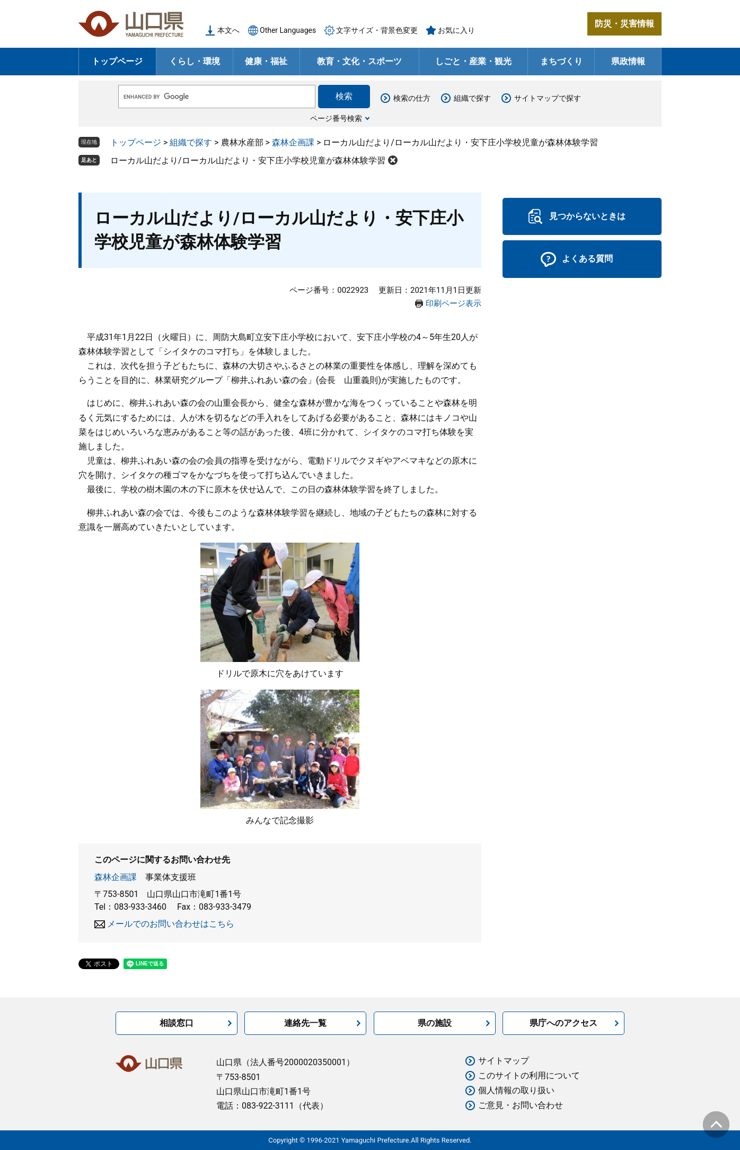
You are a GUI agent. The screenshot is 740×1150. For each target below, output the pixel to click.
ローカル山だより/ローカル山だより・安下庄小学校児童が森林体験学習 (247, 160)
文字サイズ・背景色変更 (377, 30)
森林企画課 (293, 142)
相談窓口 (176, 1023)
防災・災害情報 (624, 24)
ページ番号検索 (336, 118)
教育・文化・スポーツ (359, 61)
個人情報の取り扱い (516, 1090)
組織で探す (472, 98)
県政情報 (628, 61)
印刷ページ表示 (453, 303)
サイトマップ (503, 1061)
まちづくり (561, 61)
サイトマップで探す (547, 98)
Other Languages (288, 30)
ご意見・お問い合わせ (520, 1105)
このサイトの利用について (529, 1075)
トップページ (117, 61)
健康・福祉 (266, 61)
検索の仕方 (411, 98)
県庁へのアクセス (563, 1023)
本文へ (228, 30)
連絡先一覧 (305, 1023)
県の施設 (435, 1023)
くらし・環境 (194, 61)
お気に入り (456, 30)
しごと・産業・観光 (473, 61)
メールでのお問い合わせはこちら (170, 924)
